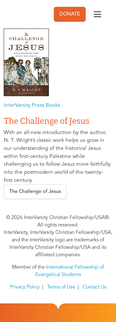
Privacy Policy (25, 287)
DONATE (69, 14)
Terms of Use (61, 287)
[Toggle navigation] (97, 14)
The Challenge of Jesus (35, 191)
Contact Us (94, 287)
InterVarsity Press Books (32, 105)
